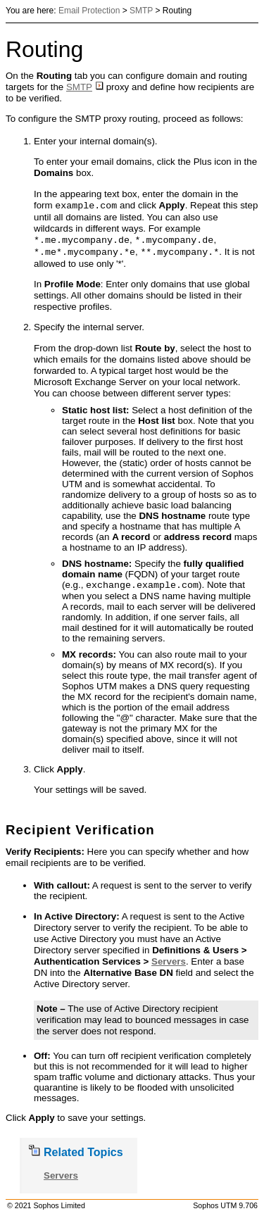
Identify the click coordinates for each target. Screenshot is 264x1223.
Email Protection (89, 10)
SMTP (141, 10)
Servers (168, 963)
